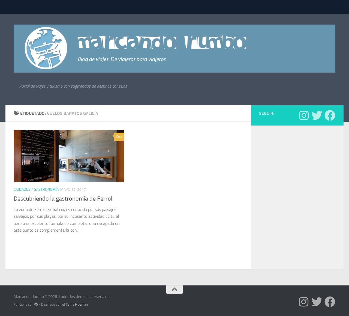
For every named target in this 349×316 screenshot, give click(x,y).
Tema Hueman (77, 304)
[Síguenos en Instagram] (303, 115)
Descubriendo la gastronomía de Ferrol (63, 198)
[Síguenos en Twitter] (316, 115)
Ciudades (22, 189)
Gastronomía (46, 189)
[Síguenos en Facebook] (329, 115)
